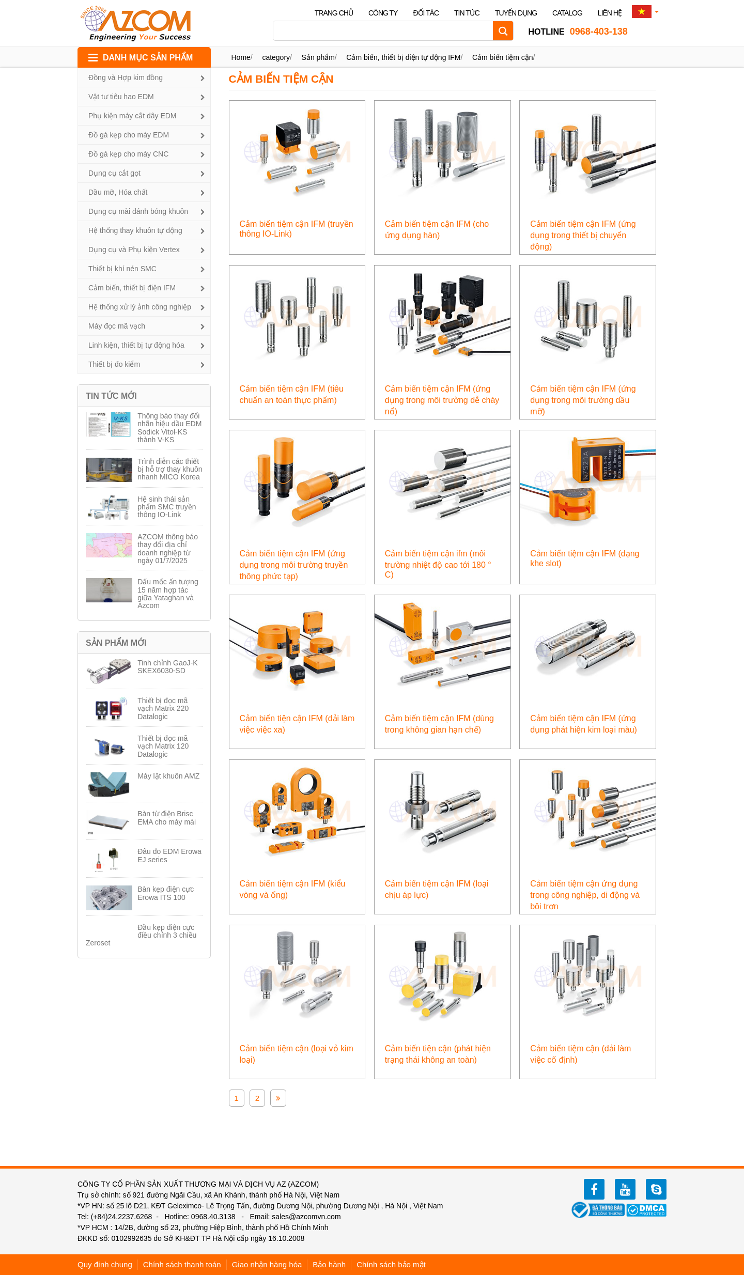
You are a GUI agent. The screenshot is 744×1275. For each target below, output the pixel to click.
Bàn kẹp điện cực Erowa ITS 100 (165, 893)
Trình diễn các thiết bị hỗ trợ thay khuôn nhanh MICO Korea (169, 469)
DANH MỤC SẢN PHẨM (148, 57)
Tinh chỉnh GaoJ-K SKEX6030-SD (167, 667)
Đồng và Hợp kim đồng (125, 77)
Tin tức (466, 13)
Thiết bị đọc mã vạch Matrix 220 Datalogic (163, 708)
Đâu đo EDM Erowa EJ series (169, 855)
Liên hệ (610, 13)
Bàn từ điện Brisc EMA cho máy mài (166, 818)
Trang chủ (334, 13)
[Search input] (385, 30)
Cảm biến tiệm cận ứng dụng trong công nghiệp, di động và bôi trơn (585, 895)
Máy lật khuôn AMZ (168, 776)
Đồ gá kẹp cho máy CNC (128, 154)
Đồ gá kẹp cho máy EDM (128, 135)
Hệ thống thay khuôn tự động (135, 230)
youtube (625, 1189)
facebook (594, 1189)
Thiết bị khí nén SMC (122, 269)
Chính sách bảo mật (391, 1264)
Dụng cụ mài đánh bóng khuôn (138, 211)
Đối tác (426, 13)
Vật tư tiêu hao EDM (121, 96)
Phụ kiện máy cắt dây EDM (132, 116)
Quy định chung (105, 1264)
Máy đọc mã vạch (116, 326)
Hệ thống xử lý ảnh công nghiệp (139, 307)
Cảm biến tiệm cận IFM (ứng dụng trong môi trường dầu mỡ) (583, 400)
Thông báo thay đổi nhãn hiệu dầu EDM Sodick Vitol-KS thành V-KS (169, 428)
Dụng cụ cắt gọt (114, 173)
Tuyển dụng (516, 13)
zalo (656, 1189)
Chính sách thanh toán (182, 1264)
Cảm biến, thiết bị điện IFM (132, 288)
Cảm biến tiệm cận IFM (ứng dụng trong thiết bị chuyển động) (583, 235)
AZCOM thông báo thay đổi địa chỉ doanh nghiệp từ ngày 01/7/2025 (167, 549)
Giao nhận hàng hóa (267, 1264)
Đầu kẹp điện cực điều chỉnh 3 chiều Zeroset (141, 935)
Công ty (383, 13)
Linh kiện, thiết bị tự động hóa (136, 345)
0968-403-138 (577, 31)
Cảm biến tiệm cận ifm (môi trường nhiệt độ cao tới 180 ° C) (438, 564)
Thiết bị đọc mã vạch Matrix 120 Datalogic (163, 746)
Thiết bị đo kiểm (114, 364)
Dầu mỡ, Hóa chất (117, 192)
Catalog (567, 13)
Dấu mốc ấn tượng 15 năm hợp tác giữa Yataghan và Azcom (167, 594)
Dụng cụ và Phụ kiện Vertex (134, 249)
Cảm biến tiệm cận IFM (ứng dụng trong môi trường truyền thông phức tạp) (294, 565)
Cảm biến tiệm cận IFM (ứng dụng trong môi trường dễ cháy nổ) (442, 400)
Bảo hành (329, 1264)
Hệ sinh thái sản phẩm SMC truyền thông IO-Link (166, 507)
